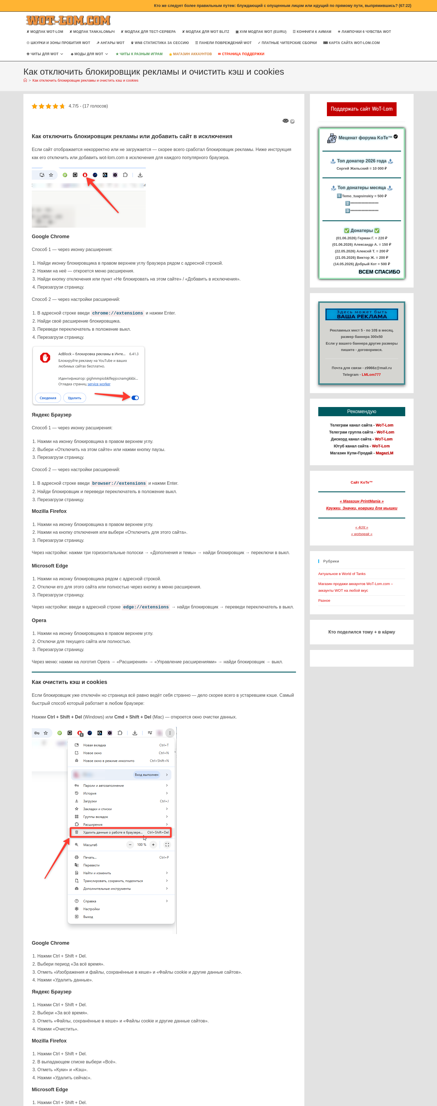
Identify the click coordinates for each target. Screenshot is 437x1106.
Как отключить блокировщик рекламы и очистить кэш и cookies (86, 80)
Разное (324, 600)
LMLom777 (371, 374)
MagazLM (385, 453)
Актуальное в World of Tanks (342, 574)
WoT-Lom (385, 425)
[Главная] (25, 80)
